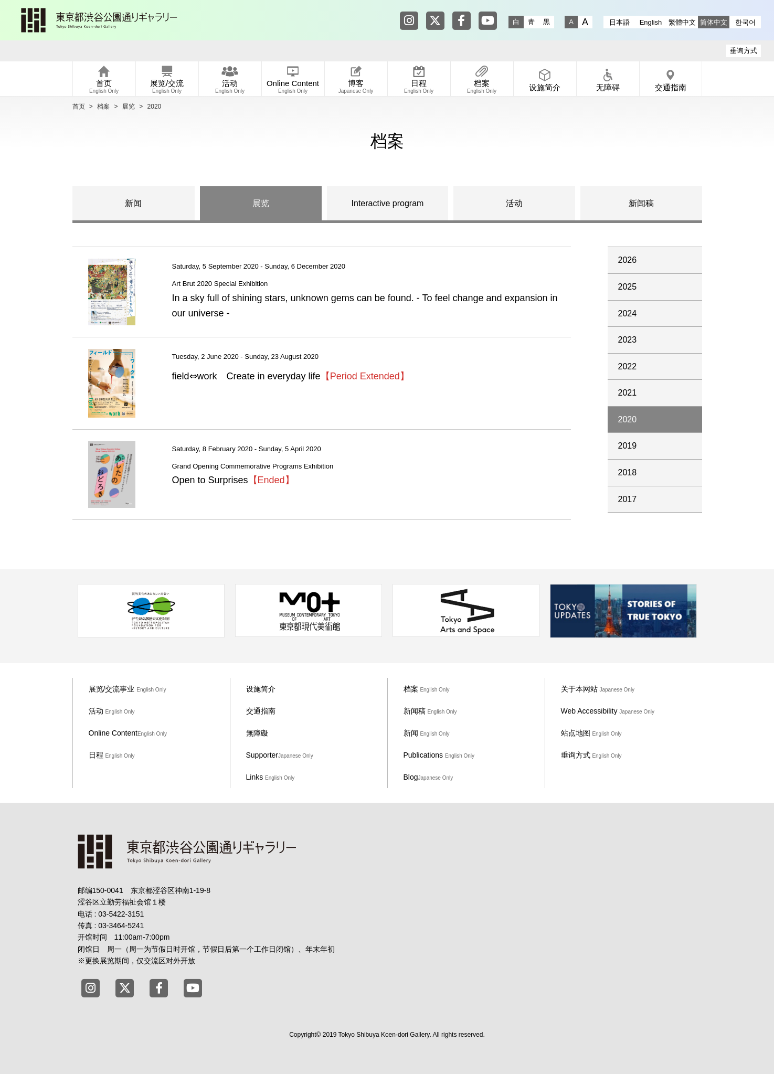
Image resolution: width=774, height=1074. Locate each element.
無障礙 (257, 733)
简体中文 (713, 22)
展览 (128, 106)
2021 (627, 392)
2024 (627, 313)
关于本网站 (598, 689)
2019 (627, 445)
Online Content (128, 733)
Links (270, 777)
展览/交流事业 (127, 689)
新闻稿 (641, 203)
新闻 (133, 203)
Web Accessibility (608, 711)
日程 (112, 755)
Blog (428, 777)
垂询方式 (743, 51)
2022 (627, 366)
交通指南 (260, 711)
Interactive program (388, 203)
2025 (627, 286)
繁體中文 (682, 22)
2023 (627, 339)
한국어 (745, 22)
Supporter (279, 755)
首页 (78, 106)
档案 (103, 106)
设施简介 (260, 689)
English (651, 22)
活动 (514, 203)
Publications (439, 755)
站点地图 (591, 733)
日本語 (619, 22)
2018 (627, 472)
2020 (627, 419)
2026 (627, 260)
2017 (627, 499)
